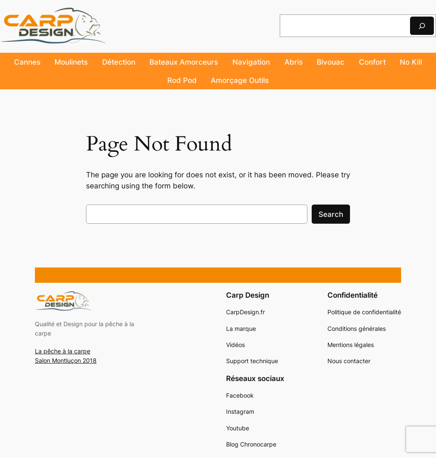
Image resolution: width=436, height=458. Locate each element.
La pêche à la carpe (62, 351)
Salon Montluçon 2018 (66, 360)
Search (330, 214)
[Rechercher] (422, 26)
